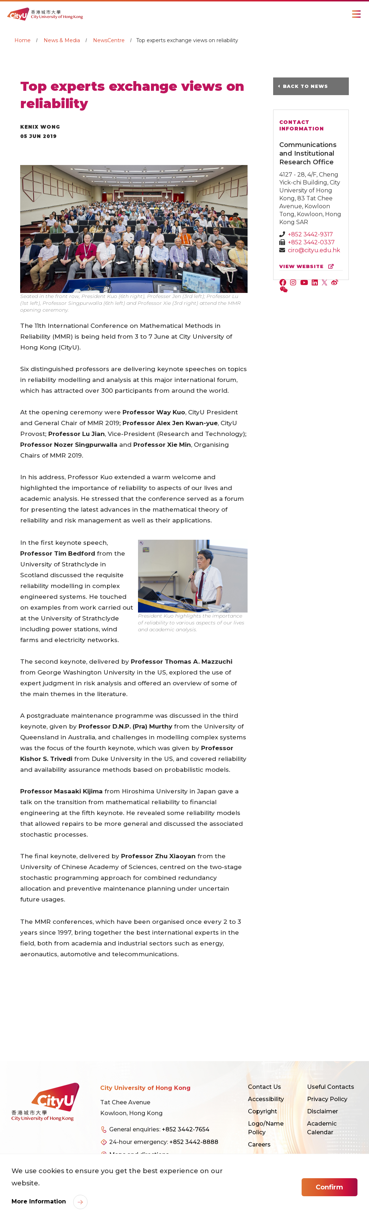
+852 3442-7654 (185, 1129)
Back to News (311, 86)
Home (22, 40)
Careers (259, 1144)
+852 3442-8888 (193, 1142)
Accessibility (266, 1099)
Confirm (329, 1188)
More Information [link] (40, 1202)
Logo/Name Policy (266, 1128)
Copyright (262, 1111)
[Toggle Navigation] (356, 14)
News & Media (62, 40)
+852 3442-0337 (311, 242)
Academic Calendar (322, 1128)
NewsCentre (109, 40)
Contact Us (264, 1086)
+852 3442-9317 (310, 234)
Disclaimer (322, 1111)
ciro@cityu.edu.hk (314, 249)
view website (308, 266)
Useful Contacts (330, 1086)
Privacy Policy (327, 1099)
